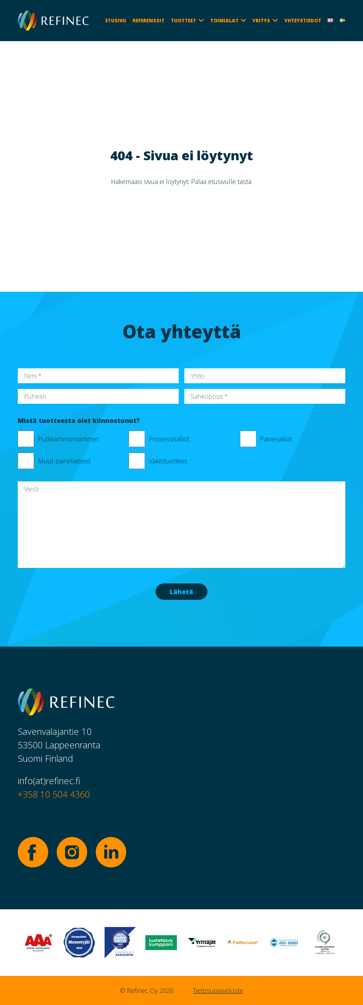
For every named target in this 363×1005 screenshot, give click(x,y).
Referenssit (148, 20)
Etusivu (115, 20)
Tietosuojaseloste (218, 990)
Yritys (261, 20)
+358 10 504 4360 (54, 794)
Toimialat (224, 20)
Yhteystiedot (302, 20)
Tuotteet (183, 20)
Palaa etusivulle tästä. (221, 181)
